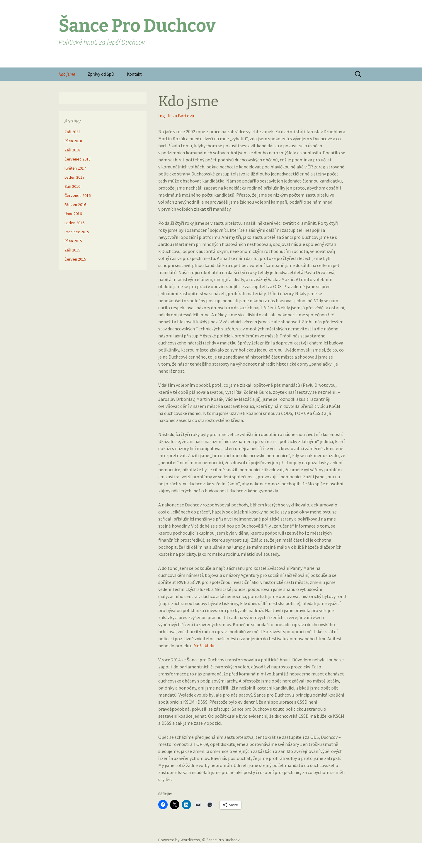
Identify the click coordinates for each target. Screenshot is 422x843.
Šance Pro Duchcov (223, 839)
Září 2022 (72, 131)
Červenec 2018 (77, 159)
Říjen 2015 (73, 241)
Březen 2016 (75, 204)
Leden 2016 (74, 222)
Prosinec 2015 (76, 231)
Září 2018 (72, 150)
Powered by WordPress (179, 839)
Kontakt (134, 74)
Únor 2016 (73, 213)
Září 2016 (72, 186)
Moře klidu (203, 645)
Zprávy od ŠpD (101, 74)
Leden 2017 (74, 177)
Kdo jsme (67, 74)
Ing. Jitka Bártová (176, 116)
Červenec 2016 (77, 195)
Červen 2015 (75, 259)
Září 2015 (72, 250)
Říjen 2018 (73, 140)
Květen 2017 (75, 168)
